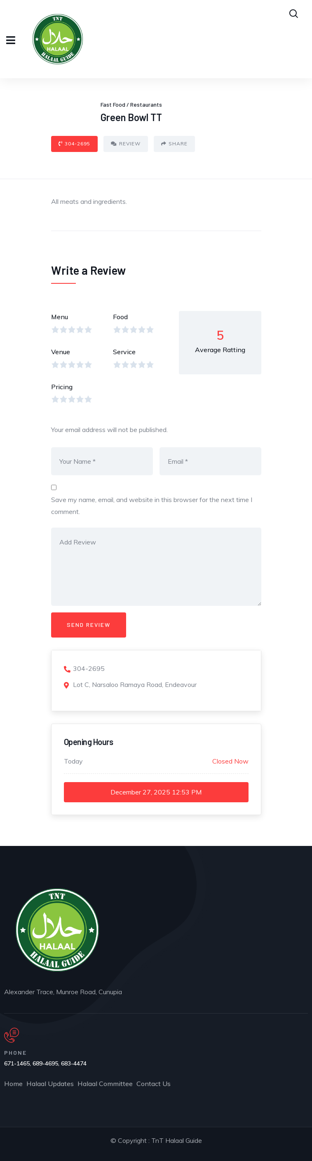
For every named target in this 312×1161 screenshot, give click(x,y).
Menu (59, 317)
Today (73, 761)
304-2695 (74, 143)
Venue (60, 352)
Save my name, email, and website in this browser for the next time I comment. (151, 505)
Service (124, 352)
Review (126, 143)
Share (174, 143)
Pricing (62, 387)
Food (120, 317)
